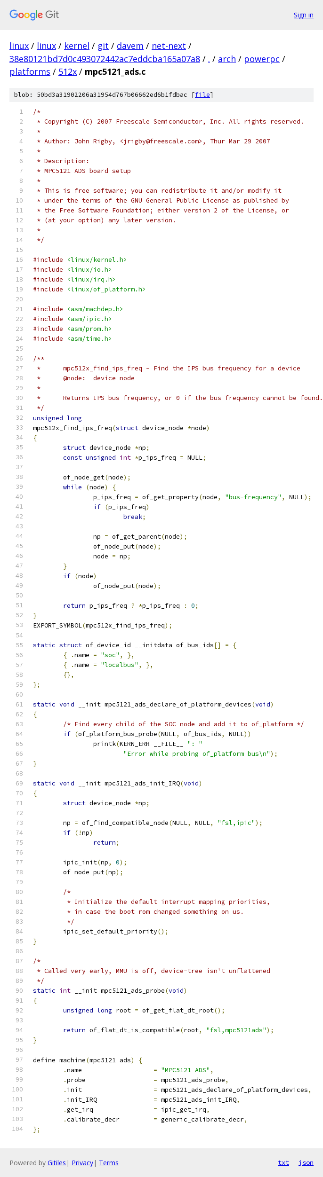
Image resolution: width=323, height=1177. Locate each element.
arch (227, 58)
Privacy (82, 1162)
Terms (109, 1162)
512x (67, 71)
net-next (169, 45)
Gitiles (57, 1162)
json (306, 1162)
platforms (29, 71)
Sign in (304, 14)
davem (130, 45)
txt (283, 1162)
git (103, 45)
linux (19, 45)
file (202, 95)
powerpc (262, 58)
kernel (76, 45)
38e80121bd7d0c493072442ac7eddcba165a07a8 (104, 58)
